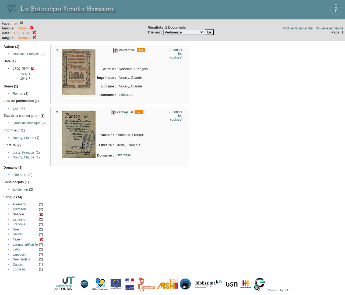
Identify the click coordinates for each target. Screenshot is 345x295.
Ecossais (19, 269)
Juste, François (23, 152)
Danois (18, 264)
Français (19, 224)
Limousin (19, 254)
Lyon (16, 108)
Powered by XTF (279, 290)
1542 (23, 78)
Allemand (19, 204)
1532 (23, 74)
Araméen (19, 209)
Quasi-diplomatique (26, 123)
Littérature (20, 175)
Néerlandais (21, 259)
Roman (18, 94)
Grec (16, 229)
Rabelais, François (26, 54)
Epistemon (20, 189)
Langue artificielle (25, 244)
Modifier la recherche (298, 28)
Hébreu (18, 234)
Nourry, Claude (23, 138)
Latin (16, 249)
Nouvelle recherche (329, 28)
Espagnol (19, 219)
